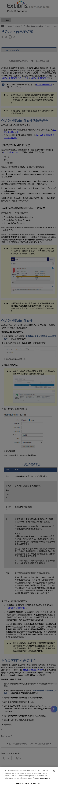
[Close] (54, 771)
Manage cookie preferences (28, 783)
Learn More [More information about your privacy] (45, 778)
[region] (29, 777)
